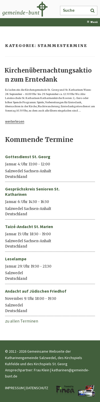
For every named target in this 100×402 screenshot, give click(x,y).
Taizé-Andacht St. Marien (29, 226)
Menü (92, 22)
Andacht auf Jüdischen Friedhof (35, 291)
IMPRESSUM (14, 387)
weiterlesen (14, 121)
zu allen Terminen (21, 321)
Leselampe (15, 258)
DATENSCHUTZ (37, 387)
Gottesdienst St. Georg (27, 156)
